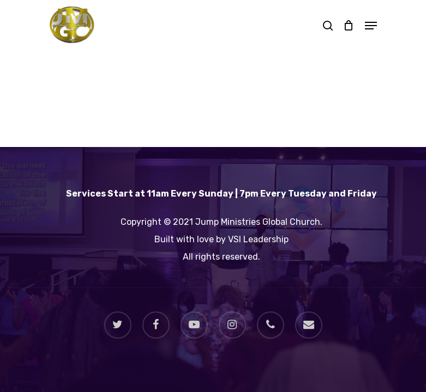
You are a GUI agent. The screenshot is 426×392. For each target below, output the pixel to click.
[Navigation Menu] (371, 25)
